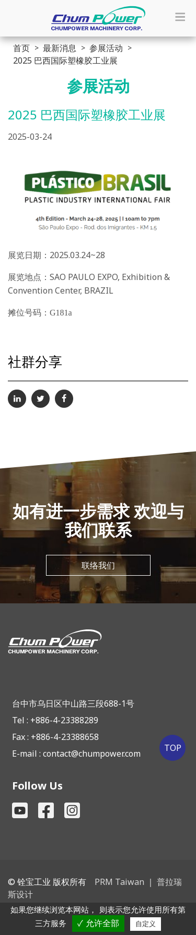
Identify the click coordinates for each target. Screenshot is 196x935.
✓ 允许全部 (98, 923)
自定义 (145, 924)
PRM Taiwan (119, 882)
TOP (172, 748)
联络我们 (98, 565)
